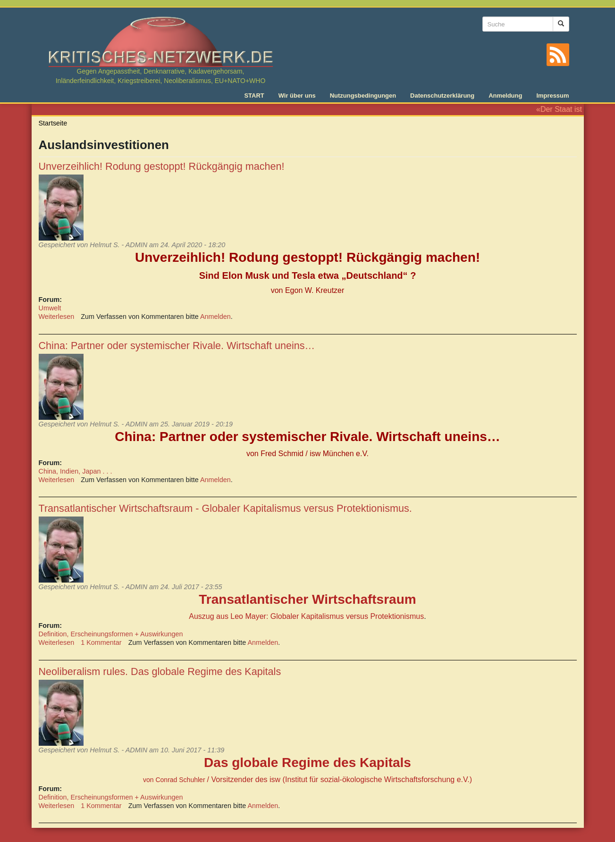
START (254, 95)
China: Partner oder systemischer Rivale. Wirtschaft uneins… (177, 345)
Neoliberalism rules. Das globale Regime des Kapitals (160, 671)
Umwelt (50, 308)
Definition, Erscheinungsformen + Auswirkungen (111, 634)
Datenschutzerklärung (442, 95)
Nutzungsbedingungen (363, 95)
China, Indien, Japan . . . (75, 471)
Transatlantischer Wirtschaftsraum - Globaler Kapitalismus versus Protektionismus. (225, 508)
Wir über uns (297, 95)
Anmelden (215, 316)
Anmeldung (505, 95)
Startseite (53, 123)
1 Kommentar (101, 642)
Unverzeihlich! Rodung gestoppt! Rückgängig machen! (162, 166)
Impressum (552, 95)
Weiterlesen (57, 316)
